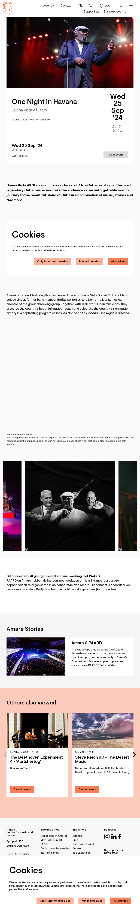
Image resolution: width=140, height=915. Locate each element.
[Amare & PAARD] (36, 656)
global (16, 120)
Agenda (48, 5)
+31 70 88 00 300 (18, 854)
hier (47, 589)
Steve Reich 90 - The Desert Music (102, 759)
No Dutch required (39, 120)
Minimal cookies (89, 261)
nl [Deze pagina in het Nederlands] (81, 5)
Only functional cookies (52, 261)
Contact (66, 5)
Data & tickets (22, 789)
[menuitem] (91, 11)
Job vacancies (81, 853)
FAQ (75, 840)
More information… (55, 250)
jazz (24, 120)
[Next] (134, 755)
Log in (106, 6)
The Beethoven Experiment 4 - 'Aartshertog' (36, 759)
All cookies (118, 261)
